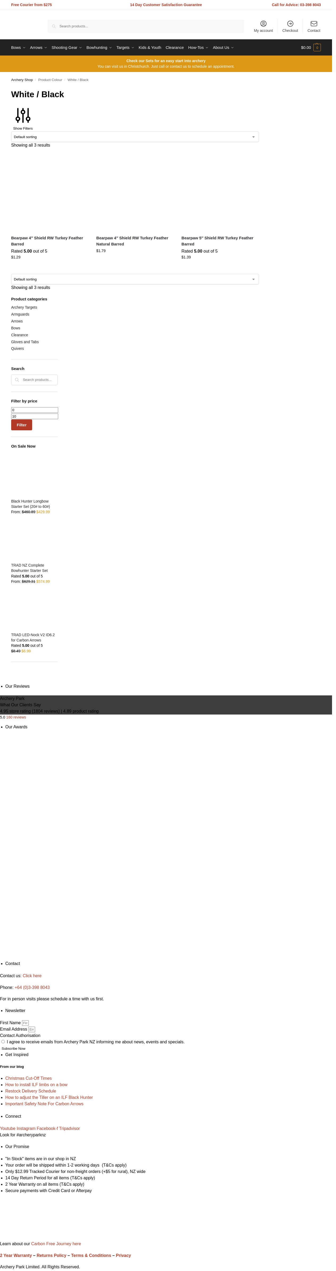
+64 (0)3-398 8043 (32, 987)
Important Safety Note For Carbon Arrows (44, 1104)
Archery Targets (24, 307)
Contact (314, 26)
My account (263, 26)
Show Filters (23, 117)
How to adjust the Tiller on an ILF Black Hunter (49, 1097)
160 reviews (16, 717)
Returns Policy (51, 1255)
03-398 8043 (310, 5)
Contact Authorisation (20, 1035)
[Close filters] (12, 680)
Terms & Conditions (91, 1255)
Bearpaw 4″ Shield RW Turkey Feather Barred (47, 241)
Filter (22, 425)
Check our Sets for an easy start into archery (166, 61)
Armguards (20, 314)
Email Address (14, 1029)
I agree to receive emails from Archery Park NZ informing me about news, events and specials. (96, 1042)
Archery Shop (22, 80)
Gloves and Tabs (25, 342)
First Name (11, 1023)
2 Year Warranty (16, 1255)
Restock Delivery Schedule (30, 1091)
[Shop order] (135, 136)
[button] (311, 48)
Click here (32, 976)
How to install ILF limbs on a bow (36, 1084)
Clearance (19, 335)
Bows (15, 328)
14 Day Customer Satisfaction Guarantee (166, 5)
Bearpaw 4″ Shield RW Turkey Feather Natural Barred (132, 241)
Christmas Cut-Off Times (28, 1078)
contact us (178, 66)
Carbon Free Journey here (55, 1244)
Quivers (17, 348)
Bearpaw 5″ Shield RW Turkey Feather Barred (217, 241)
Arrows (17, 321)
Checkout (290, 26)
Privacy (123, 1255)
